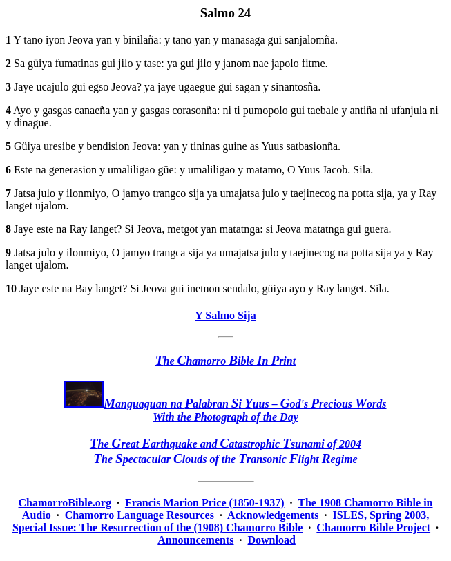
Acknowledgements (272, 515)
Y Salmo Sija (225, 315)
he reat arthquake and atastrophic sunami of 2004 (225, 444)
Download (272, 540)
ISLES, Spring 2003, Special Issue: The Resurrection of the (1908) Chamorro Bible (220, 521)
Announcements (195, 540)
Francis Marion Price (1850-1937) (205, 502)
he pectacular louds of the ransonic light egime (225, 459)
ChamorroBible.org (65, 502)
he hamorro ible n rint (225, 361)
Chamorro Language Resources (139, 515)
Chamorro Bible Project (373, 527)
